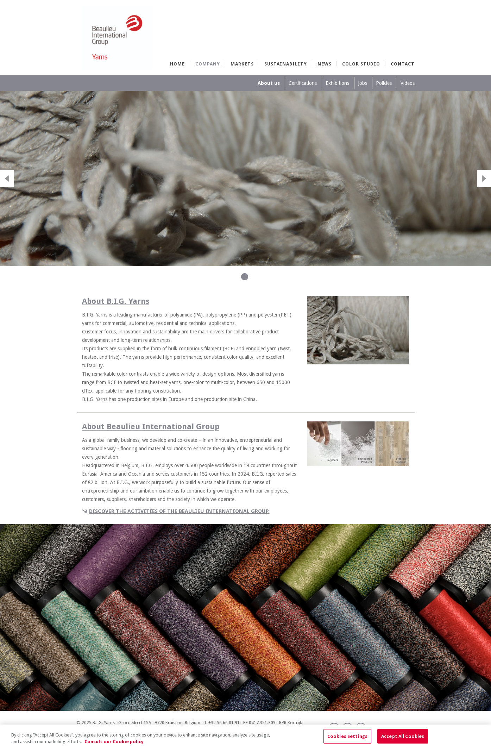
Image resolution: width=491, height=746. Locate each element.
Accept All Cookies (402, 738)
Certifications (303, 83)
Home (177, 64)
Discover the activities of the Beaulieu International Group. (179, 511)
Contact (403, 64)
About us (269, 83)
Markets (242, 64)
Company (207, 64)
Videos (408, 83)
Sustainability (285, 64)
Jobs (362, 83)
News (324, 64)
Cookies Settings (347, 738)
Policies (384, 83)
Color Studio (361, 64)
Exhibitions (337, 83)
